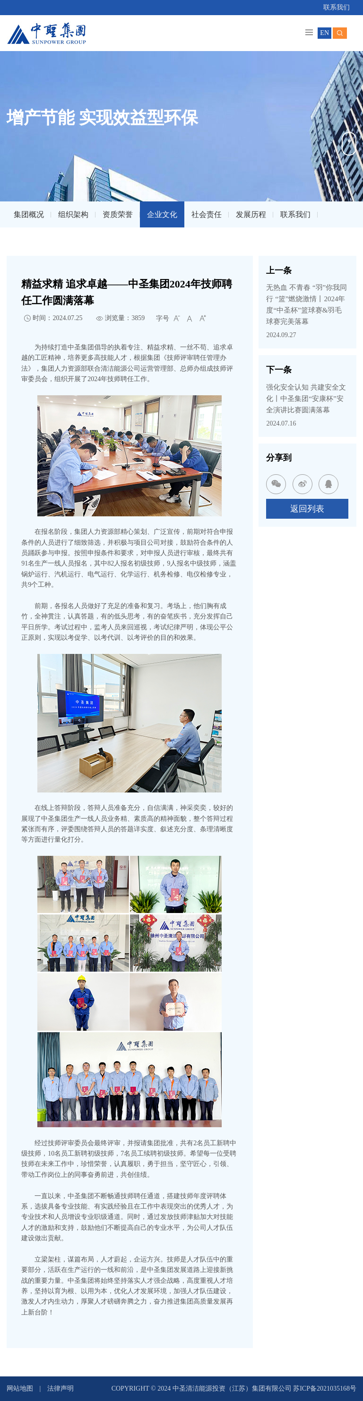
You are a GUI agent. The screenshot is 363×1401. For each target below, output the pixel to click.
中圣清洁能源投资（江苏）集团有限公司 (233, 1388)
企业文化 (162, 214)
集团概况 (29, 214)
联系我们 (336, 7)
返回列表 (307, 508)
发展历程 (251, 214)
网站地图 (20, 1388)
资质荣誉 (118, 214)
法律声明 (60, 1388)
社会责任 (206, 214)
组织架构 (73, 214)
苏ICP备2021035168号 (324, 1388)
